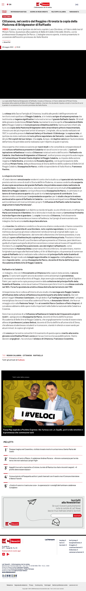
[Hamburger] (3, 4)
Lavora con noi (73, 585)
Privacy (31, 585)
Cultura (21, 360)
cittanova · (28, 355)
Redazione (10, 585)
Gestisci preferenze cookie (59, 585)
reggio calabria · (14, 355)
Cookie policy (39, 585)
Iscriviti (77, 515)
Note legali (47, 585)
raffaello (38, 355)
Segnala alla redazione (20, 585)
